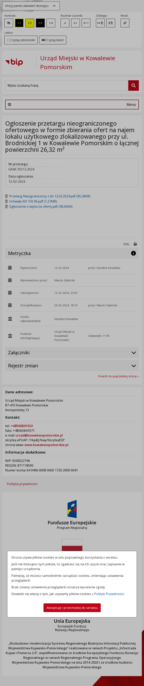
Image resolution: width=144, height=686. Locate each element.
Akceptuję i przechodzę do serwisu (72, 608)
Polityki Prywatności (109, 594)
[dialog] (72, 343)
